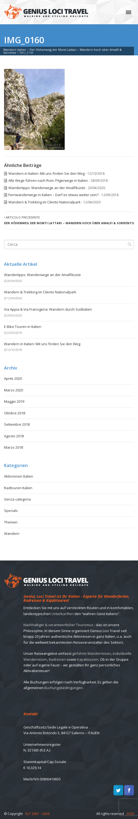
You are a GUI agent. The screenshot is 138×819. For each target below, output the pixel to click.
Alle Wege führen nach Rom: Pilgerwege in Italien (48, 180)
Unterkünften (62, 613)
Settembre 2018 (17, 424)
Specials (11, 510)
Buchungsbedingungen (63, 687)
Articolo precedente (69, 220)
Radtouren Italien (18, 487)
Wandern (11, 533)
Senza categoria (17, 499)
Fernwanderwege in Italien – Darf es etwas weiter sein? (53, 194)
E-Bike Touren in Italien (22, 326)
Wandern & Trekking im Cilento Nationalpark (44, 202)
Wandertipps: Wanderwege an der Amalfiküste (46, 187)
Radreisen (57, 659)
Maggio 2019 (14, 401)
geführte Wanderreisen (91, 653)
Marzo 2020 (13, 390)
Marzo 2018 (13, 447)
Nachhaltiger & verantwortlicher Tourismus (58, 624)
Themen (11, 522)
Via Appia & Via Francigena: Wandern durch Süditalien (48, 309)
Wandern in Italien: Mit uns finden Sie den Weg (46, 173)
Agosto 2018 (14, 436)
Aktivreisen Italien (18, 476)
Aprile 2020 (13, 378)
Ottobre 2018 (14, 413)
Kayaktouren (87, 659)
